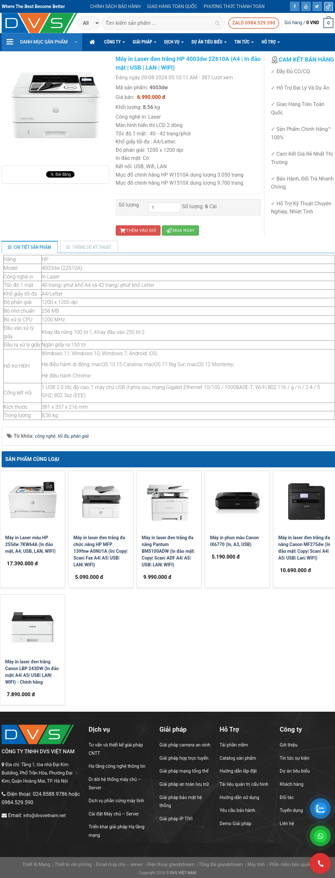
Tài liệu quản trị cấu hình (244, 784)
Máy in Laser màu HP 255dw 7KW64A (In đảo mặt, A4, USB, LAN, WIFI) (30, 544)
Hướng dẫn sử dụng (239, 797)
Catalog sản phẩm (238, 758)
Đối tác (287, 797)
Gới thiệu (289, 744)
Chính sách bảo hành (115, 6)
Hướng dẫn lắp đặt (238, 771)
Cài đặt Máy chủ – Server (114, 813)
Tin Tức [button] (244, 43)
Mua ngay (180, 230)
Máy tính (255, 864)
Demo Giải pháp (235, 823)
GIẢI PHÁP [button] (145, 43)
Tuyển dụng (291, 810)
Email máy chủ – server (119, 864)
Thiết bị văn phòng (72, 864)
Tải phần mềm (234, 744)
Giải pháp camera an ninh (185, 744)
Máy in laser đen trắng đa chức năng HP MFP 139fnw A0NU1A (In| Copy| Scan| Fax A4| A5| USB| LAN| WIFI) (100, 551)
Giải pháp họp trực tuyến (184, 758)
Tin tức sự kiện (295, 758)
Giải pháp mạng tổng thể (184, 771)
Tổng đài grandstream (221, 864)
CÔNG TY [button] (114, 43)
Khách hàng (292, 784)
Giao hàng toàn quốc (172, 6)
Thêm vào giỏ (138, 230)
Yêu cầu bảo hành (237, 810)
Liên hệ (287, 823)
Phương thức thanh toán (234, 6)
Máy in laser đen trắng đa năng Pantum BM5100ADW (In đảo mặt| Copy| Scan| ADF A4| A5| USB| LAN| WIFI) (168, 551)
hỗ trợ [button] (270, 43)
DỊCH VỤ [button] (174, 43)
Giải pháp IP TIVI (176, 818)
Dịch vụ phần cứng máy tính (116, 800)
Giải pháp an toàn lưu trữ (184, 784)
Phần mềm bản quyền (291, 864)
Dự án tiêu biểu (295, 771)
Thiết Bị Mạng (36, 864)
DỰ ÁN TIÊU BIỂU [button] (209, 43)
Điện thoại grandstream (170, 864)
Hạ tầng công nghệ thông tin (117, 766)
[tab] (29, 247)
